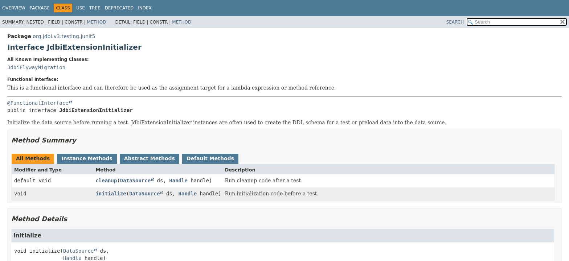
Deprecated (119, 8)
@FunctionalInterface (38, 103)
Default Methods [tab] (210, 158)
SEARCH (455, 22)
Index (145, 8)
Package (40, 8)
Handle (178, 180)
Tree (95, 8)
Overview (13, 8)
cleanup (106, 180)
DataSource (135, 180)
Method (96, 22)
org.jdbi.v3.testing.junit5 (64, 36)
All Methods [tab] (33, 158)
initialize (110, 193)
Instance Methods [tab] (86, 158)
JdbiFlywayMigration (36, 67)
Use (80, 8)
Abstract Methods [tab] (149, 158)
